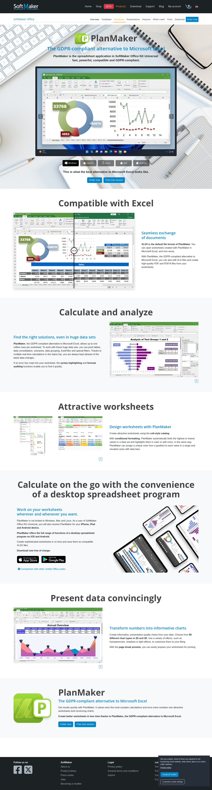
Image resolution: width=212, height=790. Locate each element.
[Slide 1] (71, 163)
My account (174, 6)
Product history (68, 771)
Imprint (111, 775)
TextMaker (106, 19)
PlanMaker (119, 19)
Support (150, 6)
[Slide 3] (106, 163)
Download (135, 6)
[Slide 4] (124, 163)
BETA (109, 6)
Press (169, 19)
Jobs (63, 779)
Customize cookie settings (172, 782)
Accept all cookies (169, 775)
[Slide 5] (141, 163)
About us (65, 766)
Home (88, 6)
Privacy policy (165, 768)
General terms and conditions (123, 771)
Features (146, 19)
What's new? (159, 19)
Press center (67, 775)
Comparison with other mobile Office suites (42, 569)
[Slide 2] (88, 163)
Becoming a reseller (71, 783)
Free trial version (114, 180)
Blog (161, 6)
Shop (99, 6)
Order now (192, 19)
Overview (94, 19)
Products (121, 6)
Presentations (133, 19)
